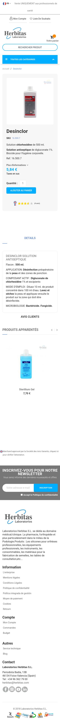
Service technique (11, 648)
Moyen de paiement (12, 598)
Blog (4, 653)
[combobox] (30, 47)
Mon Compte (9, 622)
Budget (6, 633)
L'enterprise (8, 572)
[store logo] (16, 33)
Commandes (9, 627)
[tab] (30, 239)
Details (30, 238)
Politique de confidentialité (45, 495)
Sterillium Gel (27, 389)
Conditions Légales (12, 583)
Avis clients (30, 316)
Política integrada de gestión (16, 593)
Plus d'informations (16, 165)
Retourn (6, 609)
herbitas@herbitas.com (15, 682)
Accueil (5, 69)
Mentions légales (11, 577)
